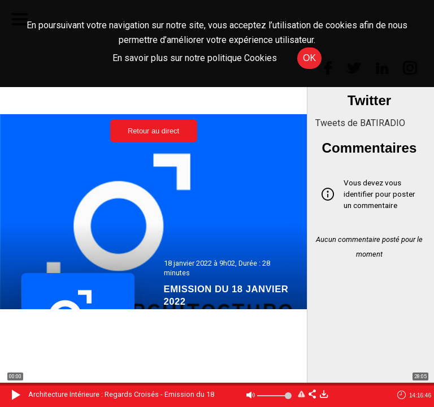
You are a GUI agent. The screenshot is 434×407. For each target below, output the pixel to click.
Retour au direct (153, 131)
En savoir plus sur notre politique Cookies (194, 58)
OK (309, 58)
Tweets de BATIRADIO (360, 123)
